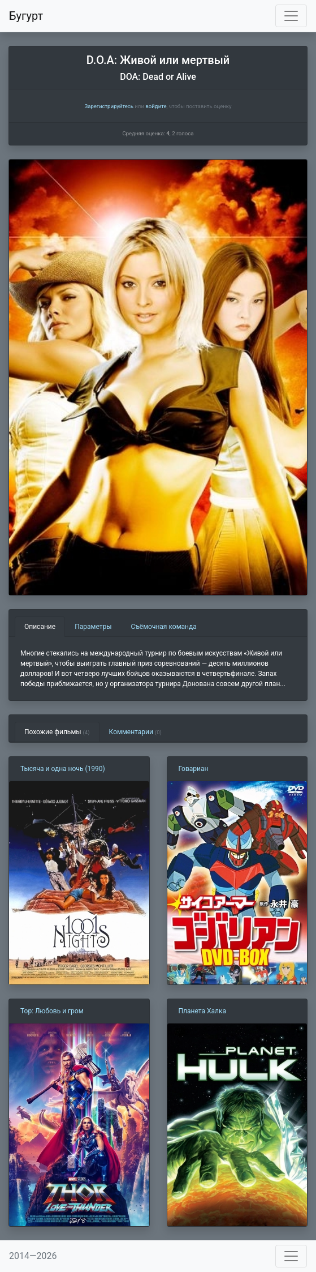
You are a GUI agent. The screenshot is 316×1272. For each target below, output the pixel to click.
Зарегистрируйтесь (108, 106)
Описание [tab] (39, 627)
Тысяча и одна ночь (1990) (62, 769)
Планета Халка (202, 1011)
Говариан (194, 769)
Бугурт (26, 16)
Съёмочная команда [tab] (164, 627)
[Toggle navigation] (291, 16)
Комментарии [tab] (135, 732)
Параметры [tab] (93, 627)
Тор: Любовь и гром (52, 1011)
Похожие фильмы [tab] (57, 732)
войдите (155, 106)
